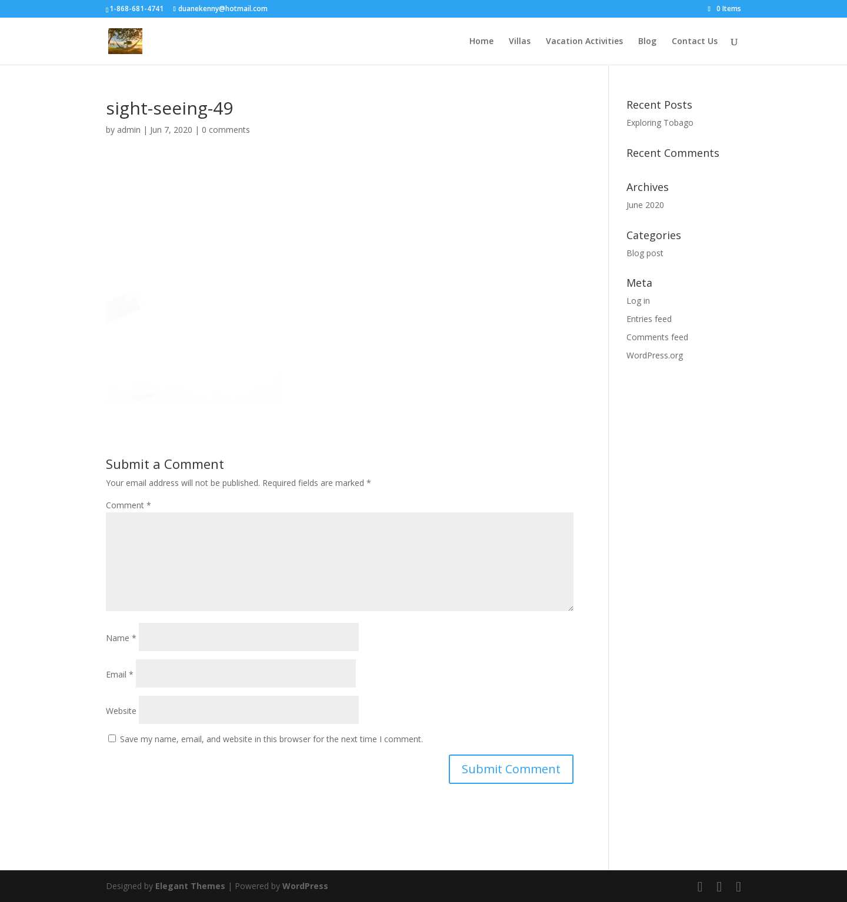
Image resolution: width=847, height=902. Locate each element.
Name (121, 637)
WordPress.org (654, 355)
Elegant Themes (190, 885)
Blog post (644, 253)
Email (120, 674)
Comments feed (657, 337)
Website (121, 710)
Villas (520, 41)
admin (129, 129)
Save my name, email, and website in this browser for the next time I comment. (271, 739)
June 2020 (645, 204)
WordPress (305, 885)
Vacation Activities (584, 41)
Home (481, 41)
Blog (647, 41)
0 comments (226, 129)
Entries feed (649, 318)
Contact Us (695, 41)
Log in (638, 300)
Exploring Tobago (659, 122)
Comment (128, 505)
